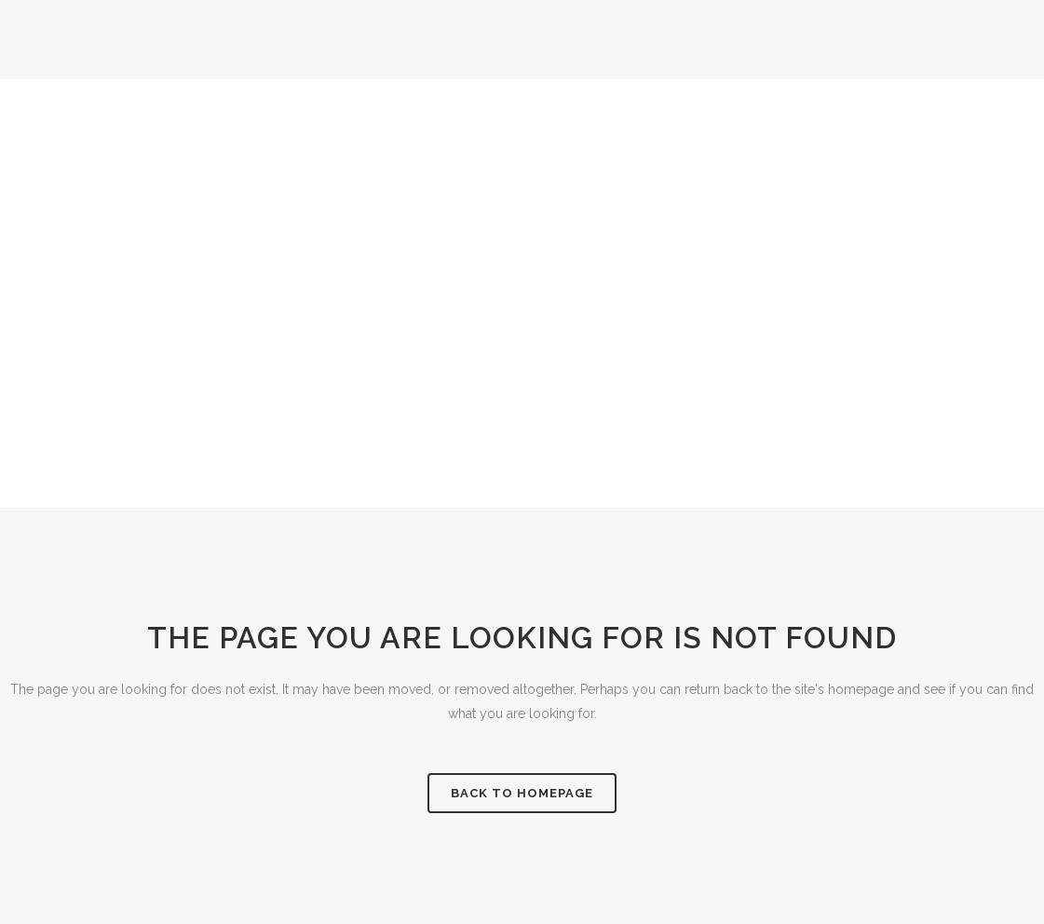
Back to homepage (522, 793)
